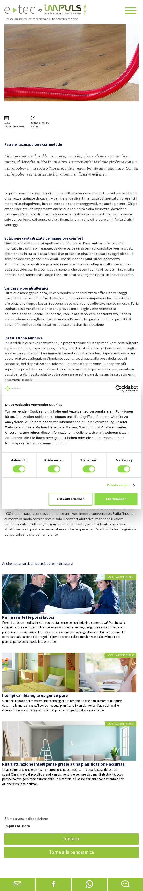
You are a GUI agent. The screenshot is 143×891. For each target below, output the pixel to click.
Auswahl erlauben (70, 499)
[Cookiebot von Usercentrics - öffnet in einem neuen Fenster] (118, 388)
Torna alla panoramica (71, 852)
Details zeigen (118, 485)
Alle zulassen (115, 499)
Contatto (71, 839)
